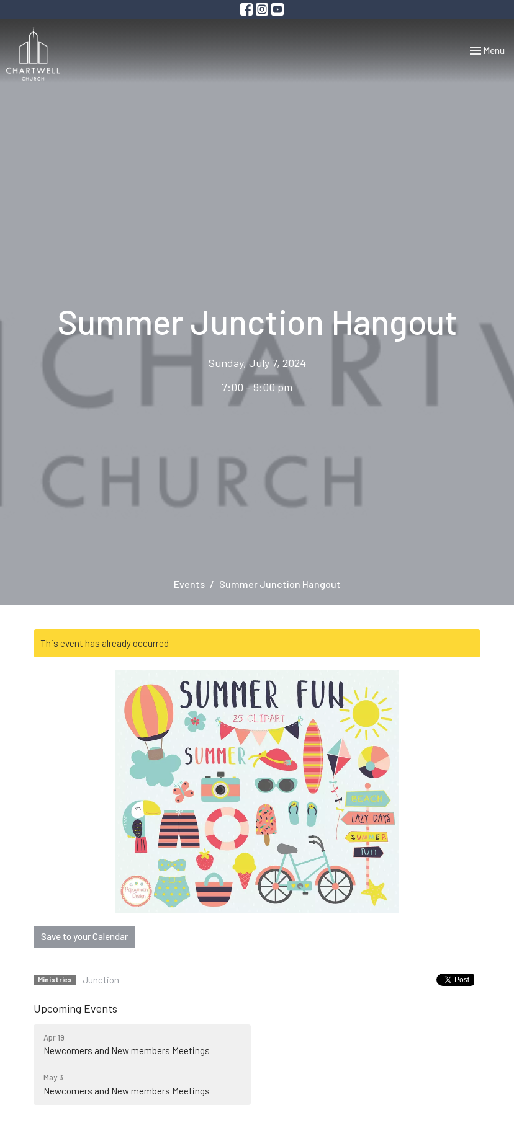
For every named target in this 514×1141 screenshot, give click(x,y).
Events (189, 584)
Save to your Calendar (84, 936)
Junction (101, 979)
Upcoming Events (75, 1008)
